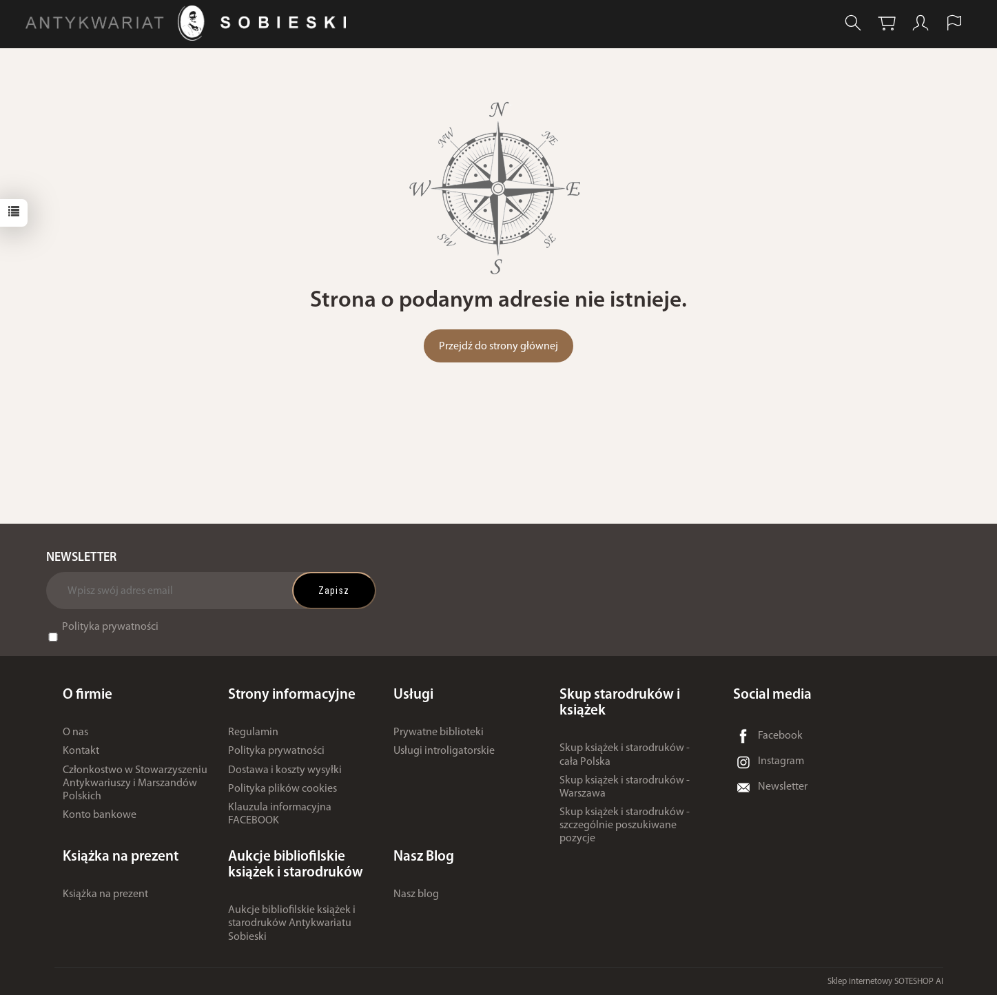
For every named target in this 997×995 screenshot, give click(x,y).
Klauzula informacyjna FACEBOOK (279, 814)
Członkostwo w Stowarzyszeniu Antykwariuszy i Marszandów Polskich (135, 782)
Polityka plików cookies (282, 788)
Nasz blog (416, 893)
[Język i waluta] (954, 23)
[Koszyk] (887, 23)
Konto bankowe (99, 815)
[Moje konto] (920, 23)
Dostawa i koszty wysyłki (285, 769)
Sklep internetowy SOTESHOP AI (885, 980)
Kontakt (81, 751)
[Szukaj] (853, 23)
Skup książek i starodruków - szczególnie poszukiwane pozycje (624, 825)
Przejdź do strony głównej (498, 346)
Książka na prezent (105, 893)
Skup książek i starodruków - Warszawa (624, 787)
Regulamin (253, 732)
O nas (75, 732)
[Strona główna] (189, 23)
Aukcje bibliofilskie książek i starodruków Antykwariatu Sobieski (292, 923)
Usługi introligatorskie (444, 751)
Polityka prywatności (110, 627)
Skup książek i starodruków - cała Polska (624, 755)
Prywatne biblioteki (438, 732)
